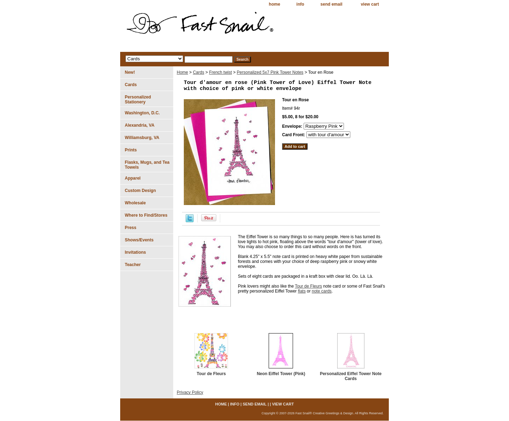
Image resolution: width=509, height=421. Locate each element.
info (300, 4)
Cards (198, 72)
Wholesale (135, 202)
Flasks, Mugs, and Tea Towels (147, 165)
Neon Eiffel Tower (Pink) (281, 373)
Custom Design (140, 190)
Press (130, 227)
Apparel (133, 178)
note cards (322, 291)
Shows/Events (139, 239)
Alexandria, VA (139, 125)
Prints (131, 150)
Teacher (133, 264)
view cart (370, 4)
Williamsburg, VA (142, 137)
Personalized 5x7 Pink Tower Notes (270, 72)
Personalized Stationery (138, 99)
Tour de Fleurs (308, 286)
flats (302, 291)
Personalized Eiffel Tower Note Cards (350, 376)
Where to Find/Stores (146, 215)
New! (130, 72)
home (274, 4)
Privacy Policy (190, 392)
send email (332, 4)
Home (182, 72)
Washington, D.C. (142, 112)
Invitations (135, 252)
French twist (220, 72)
